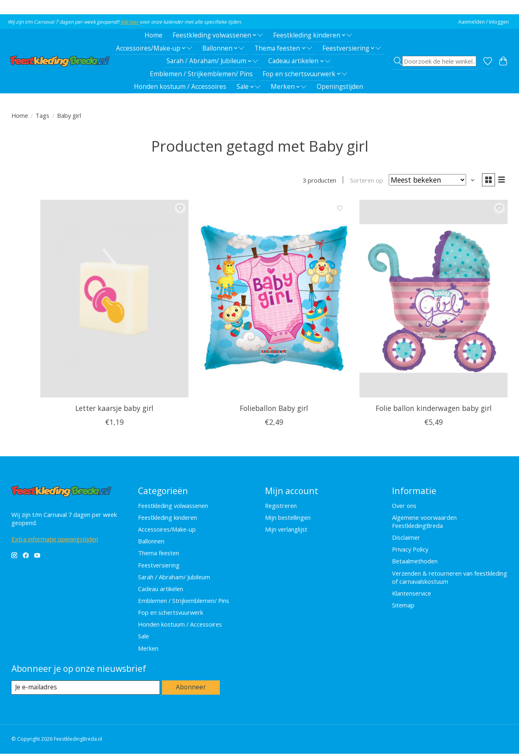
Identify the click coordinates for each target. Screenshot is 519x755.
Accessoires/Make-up (167, 530)
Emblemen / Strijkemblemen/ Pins (201, 74)
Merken (148, 649)
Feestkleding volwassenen (173, 506)
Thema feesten (158, 554)
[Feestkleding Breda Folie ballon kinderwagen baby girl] (433, 299)
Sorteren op (364, 181)
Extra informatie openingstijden (54, 540)
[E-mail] (86, 689)
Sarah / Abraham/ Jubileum (174, 578)
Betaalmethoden (415, 562)
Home (153, 35)
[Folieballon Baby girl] (274, 299)
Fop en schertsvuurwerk (170, 613)
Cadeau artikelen (160, 589)
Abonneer (191, 688)
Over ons (404, 506)
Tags (42, 115)
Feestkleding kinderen (167, 518)
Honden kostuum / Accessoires (180, 86)
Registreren (281, 506)
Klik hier (130, 21)
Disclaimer (406, 538)
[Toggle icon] (434, 61)
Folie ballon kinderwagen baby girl (434, 409)
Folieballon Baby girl (274, 409)
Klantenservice (411, 594)
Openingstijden (340, 86)
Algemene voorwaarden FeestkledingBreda (424, 522)
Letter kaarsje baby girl (114, 409)
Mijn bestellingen (288, 518)
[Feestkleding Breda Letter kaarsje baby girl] (114, 299)
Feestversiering (159, 566)
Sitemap (403, 606)
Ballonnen (151, 542)
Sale (143, 637)
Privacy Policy (410, 550)
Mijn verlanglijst (286, 530)
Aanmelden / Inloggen (483, 21)
